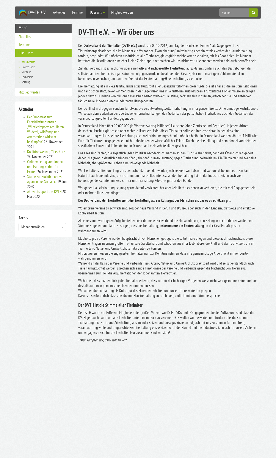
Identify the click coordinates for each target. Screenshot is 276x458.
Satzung (26, 82)
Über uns (97, 12)
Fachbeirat (27, 77)
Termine (77, 12)
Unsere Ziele (28, 67)
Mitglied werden (122, 12)
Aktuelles (59, 12)
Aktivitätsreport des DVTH (44, 192)
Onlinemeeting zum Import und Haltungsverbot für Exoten (45, 167)
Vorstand (26, 72)
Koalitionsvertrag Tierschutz (46, 152)
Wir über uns (28, 62)
